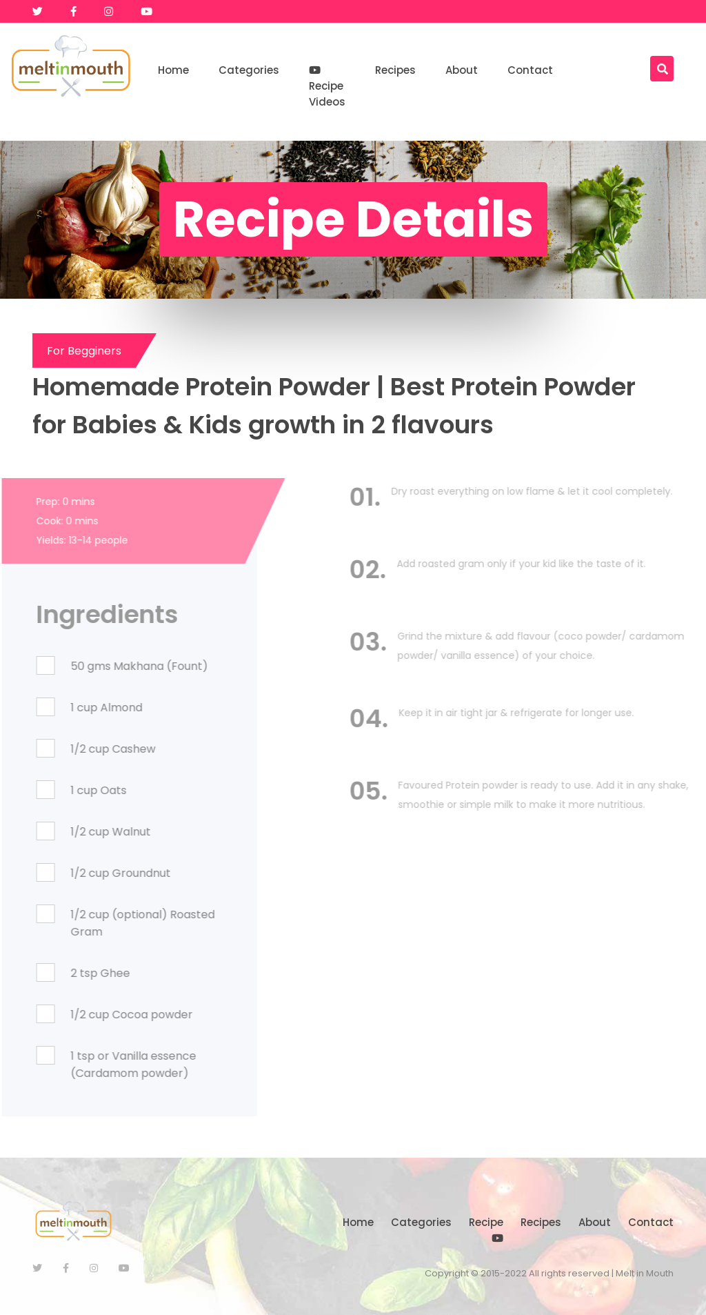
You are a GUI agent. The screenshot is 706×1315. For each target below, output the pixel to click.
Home (173, 70)
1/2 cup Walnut (77, 832)
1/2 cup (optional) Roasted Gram (109, 923)
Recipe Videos (327, 87)
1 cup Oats (64, 790)
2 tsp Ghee (66, 973)
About (461, 70)
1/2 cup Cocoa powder (98, 1014)
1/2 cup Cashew (79, 749)
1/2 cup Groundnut (87, 873)
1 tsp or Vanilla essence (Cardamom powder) (99, 1064)
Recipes (395, 70)
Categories (249, 70)
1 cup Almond (72, 707)
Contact (530, 70)
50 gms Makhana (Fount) (105, 666)
